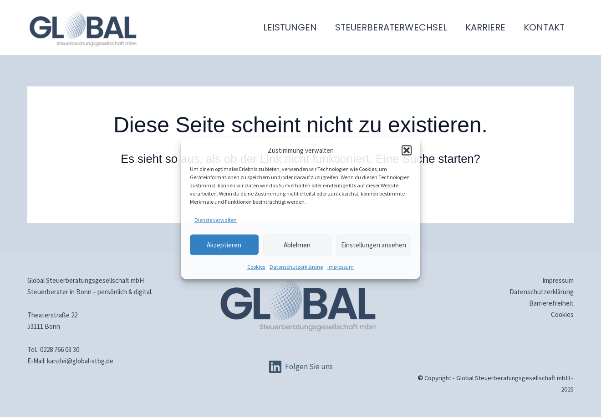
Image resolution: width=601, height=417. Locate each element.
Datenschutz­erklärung (296, 266)
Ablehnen (297, 244)
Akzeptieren (224, 244)
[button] (406, 150)
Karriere (485, 27)
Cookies (256, 266)
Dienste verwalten (215, 219)
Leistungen (290, 27)
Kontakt (544, 27)
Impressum (340, 266)
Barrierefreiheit (551, 303)
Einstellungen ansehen (373, 244)
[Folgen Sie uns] (300, 367)
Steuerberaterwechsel (391, 27)
